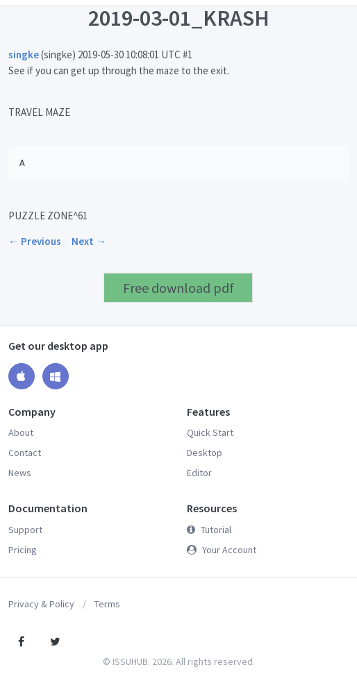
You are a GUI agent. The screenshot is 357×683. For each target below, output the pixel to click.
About (20, 432)
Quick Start (210, 432)
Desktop (204, 452)
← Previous (34, 241)
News (19, 472)
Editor (199, 472)
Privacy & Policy (41, 604)
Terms (107, 604)
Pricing (22, 549)
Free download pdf (178, 287)
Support (25, 529)
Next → (89, 241)
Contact (24, 452)
